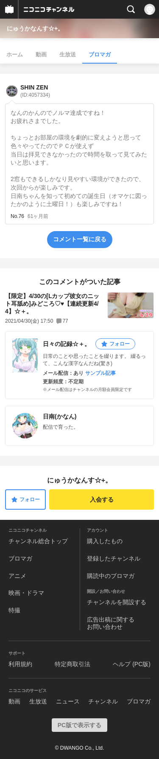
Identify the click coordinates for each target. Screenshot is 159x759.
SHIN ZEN (35, 91)
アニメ (17, 575)
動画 (41, 54)
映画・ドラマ (26, 592)
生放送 (67, 54)
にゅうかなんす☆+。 (35, 28)
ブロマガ (100, 54)
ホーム (14, 54)
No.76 (17, 216)
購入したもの (105, 541)
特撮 (14, 610)
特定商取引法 (72, 664)
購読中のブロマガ (110, 575)
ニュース (68, 701)
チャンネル (103, 701)
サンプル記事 (100, 373)
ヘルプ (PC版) (132, 664)
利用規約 (20, 664)
